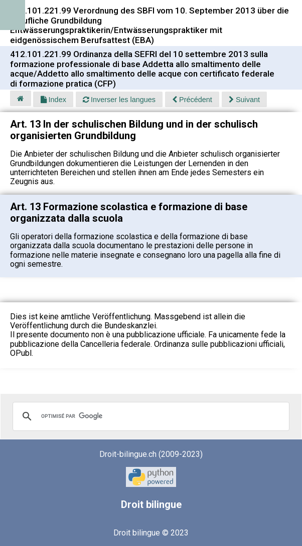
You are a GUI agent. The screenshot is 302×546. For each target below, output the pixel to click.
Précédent (192, 100)
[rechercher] (149, 416)
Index (53, 100)
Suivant (244, 100)
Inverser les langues (119, 100)
